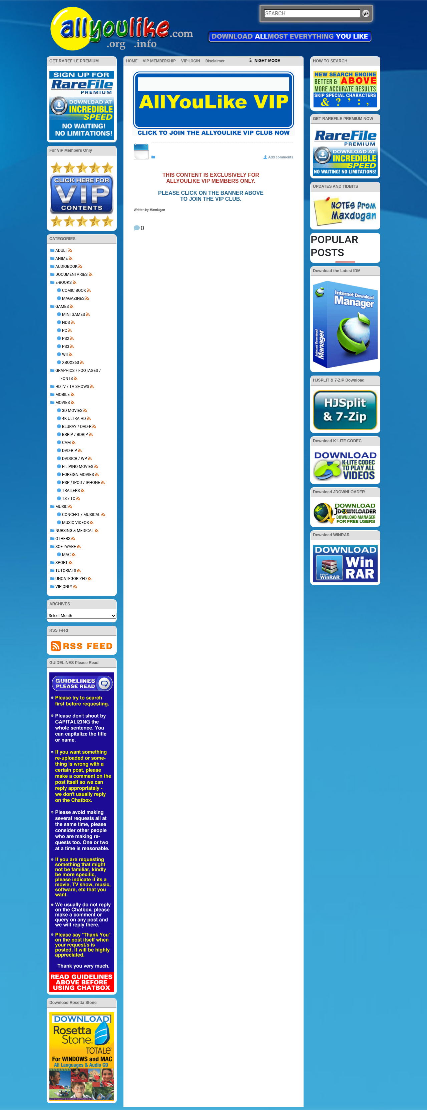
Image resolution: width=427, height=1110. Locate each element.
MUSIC (61, 506)
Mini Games (73, 314)
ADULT (61, 250)
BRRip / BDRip (75, 434)
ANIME (61, 258)
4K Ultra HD (74, 418)
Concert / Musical (81, 514)
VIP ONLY (63, 586)
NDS (66, 322)
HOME (131, 61)
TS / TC (68, 498)
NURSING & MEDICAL (74, 530)
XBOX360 (70, 362)
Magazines (73, 298)
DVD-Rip (69, 450)
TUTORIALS (65, 570)
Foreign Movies (78, 474)
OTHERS (62, 538)
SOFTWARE (65, 546)
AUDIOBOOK (66, 266)
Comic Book (74, 290)
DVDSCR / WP (74, 458)
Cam (66, 442)
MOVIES (62, 402)
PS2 (65, 338)
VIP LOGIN (190, 61)
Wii (65, 354)
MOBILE (62, 394)
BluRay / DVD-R (76, 426)
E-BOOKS (63, 282)
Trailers (71, 490)
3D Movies (72, 410)
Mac (66, 554)
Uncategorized (71, 578)
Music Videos (75, 522)
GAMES (62, 306)
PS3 (65, 346)
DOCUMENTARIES (71, 274)
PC (64, 330)
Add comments (280, 157)
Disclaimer (215, 61)
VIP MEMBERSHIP (159, 61)
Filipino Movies (77, 466)
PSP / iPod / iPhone (81, 482)
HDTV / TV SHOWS (72, 386)
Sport (61, 562)
